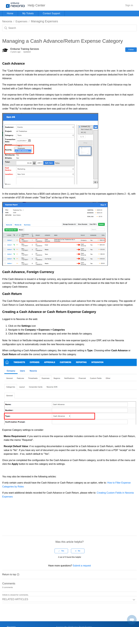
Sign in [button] (129, 5)
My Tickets (28, 13)
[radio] (61, 551)
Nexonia (7, 21)
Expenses (21, 21)
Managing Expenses (44, 21)
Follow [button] (131, 50)
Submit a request (82, 565)
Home (10, 13)
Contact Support (51, 13)
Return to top (10, 574)
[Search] (69, 28)
